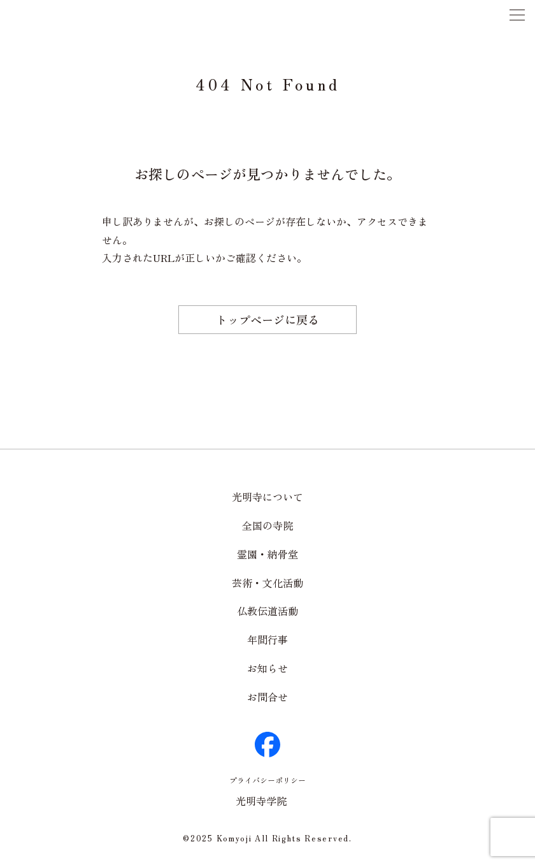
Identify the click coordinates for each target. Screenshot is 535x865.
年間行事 (267, 639)
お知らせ (267, 668)
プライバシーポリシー (267, 779)
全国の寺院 (267, 525)
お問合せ (267, 696)
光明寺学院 (261, 800)
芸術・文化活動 (267, 582)
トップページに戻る (267, 319)
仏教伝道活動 (267, 610)
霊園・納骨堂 (267, 554)
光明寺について (267, 496)
